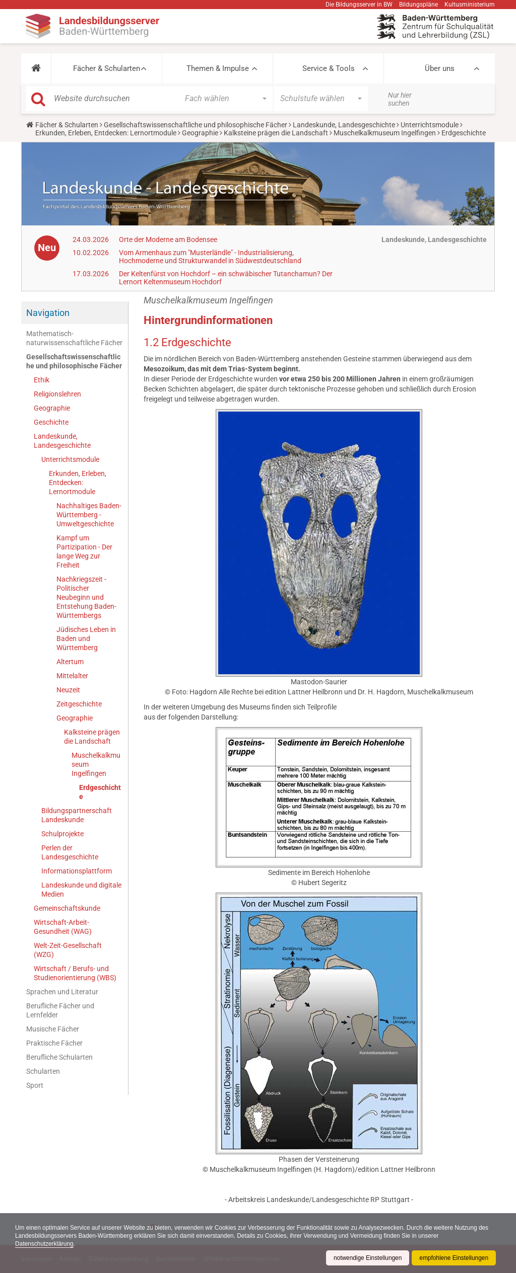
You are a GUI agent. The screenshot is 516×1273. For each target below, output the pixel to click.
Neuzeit (68, 690)
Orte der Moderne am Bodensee (168, 239)
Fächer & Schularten (106, 68)
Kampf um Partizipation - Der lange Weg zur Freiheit (84, 551)
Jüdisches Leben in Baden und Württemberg (86, 638)
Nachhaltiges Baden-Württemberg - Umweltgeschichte (88, 515)
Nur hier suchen (400, 99)
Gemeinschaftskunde (67, 908)
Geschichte (51, 422)
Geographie (200, 133)
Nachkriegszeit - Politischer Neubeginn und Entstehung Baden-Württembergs (86, 597)
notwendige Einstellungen (366, 1257)
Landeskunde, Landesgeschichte (344, 125)
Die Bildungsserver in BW (359, 4)
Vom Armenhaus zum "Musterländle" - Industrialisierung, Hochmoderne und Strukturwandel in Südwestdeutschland (210, 257)
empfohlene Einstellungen (453, 1257)
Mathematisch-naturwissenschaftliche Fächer (74, 338)
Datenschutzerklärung (44, 1243)
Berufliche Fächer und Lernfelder (60, 1010)
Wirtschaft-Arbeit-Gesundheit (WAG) (63, 926)
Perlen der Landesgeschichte (69, 852)
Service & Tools (328, 68)
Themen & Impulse (217, 68)
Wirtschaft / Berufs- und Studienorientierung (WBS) (75, 973)
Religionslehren (57, 394)
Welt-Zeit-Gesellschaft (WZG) (68, 950)
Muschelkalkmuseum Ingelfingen (385, 133)
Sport (34, 1085)
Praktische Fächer (54, 1043)
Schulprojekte (62, 834)
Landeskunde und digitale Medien (81, 889)
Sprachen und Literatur (62, 992)
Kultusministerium (469, 4)
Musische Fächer (52, 1029)
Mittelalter (72, 676)
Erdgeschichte (100, 792)
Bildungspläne (418, 4)
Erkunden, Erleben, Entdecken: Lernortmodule (105, 133)
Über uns (440, 68)
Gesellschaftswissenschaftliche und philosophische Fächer (195, 125)
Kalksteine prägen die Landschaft (276, 133)
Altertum (70, 662)
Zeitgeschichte (79, 704)
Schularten (43, 1071)
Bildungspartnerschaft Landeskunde (76, 815)
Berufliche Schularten (59, 1057)
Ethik (41, 380)
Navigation (48, 312)
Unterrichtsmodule (430, 125)
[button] (36, 68)
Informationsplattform (76, 871)
